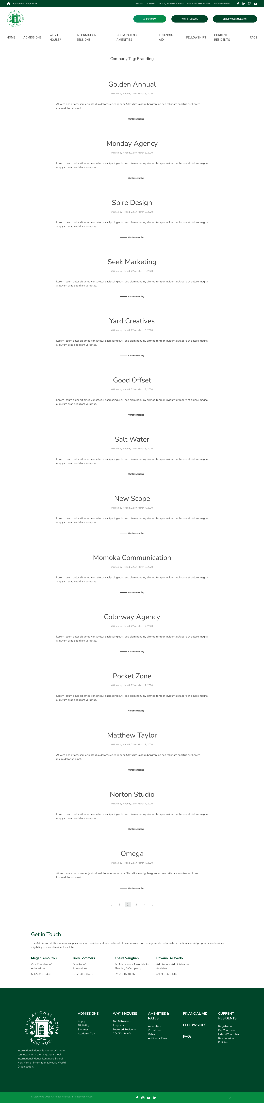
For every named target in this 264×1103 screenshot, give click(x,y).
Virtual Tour (155, 1030)
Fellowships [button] (196, 37)
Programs (119, 1026)
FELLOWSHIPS (194, 1025)
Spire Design (132, 202)
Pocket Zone (132, 676)
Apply (81, 1021)
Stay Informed (222, 3)
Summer (83, 1030)
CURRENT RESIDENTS (227, 1016)
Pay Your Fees (226, 1030)
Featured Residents (125, 1030)
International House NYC (22, 3)
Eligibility (83, 1026)
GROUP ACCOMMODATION (235, 19)
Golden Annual (132, 84)
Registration (225, 1026)
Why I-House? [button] (55, 37)
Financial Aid (166, 37)
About (139, 3)
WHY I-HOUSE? (125, 1014)
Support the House (198, 3)
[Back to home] (15, 18)
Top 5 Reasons (122, 1021)
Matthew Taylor (132, 735)
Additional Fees (157, 1038)
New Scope (132, 498)
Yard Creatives (132, 321)
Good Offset (132, 380)
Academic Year (87, 1034)
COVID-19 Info (122, 1034)
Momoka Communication (132, 558)
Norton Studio (132, 794)
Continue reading (136, 119)
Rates (151, 1034)
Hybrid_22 (128, 93)
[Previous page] (111, 904)
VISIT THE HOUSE (190, 19)
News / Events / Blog (171, 3)
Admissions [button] (32, 37)
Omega (132, 853)
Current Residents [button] (222, 37)
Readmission (226, 1038)
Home (11, 37)
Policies (223, 1042)
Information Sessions (86, 37)
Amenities (154, 1026)
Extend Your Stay (228, 1034)
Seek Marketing (132, 262)
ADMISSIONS (88, 1014)
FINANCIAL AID (195, 1014)
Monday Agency (132, 143)
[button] (230, 1097)
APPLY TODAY (149, 19)
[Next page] (153, 904)
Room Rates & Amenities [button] (127, 37)
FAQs (253, 37)
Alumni (150, 3)
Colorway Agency (132, 617)
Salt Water (132, 439)
